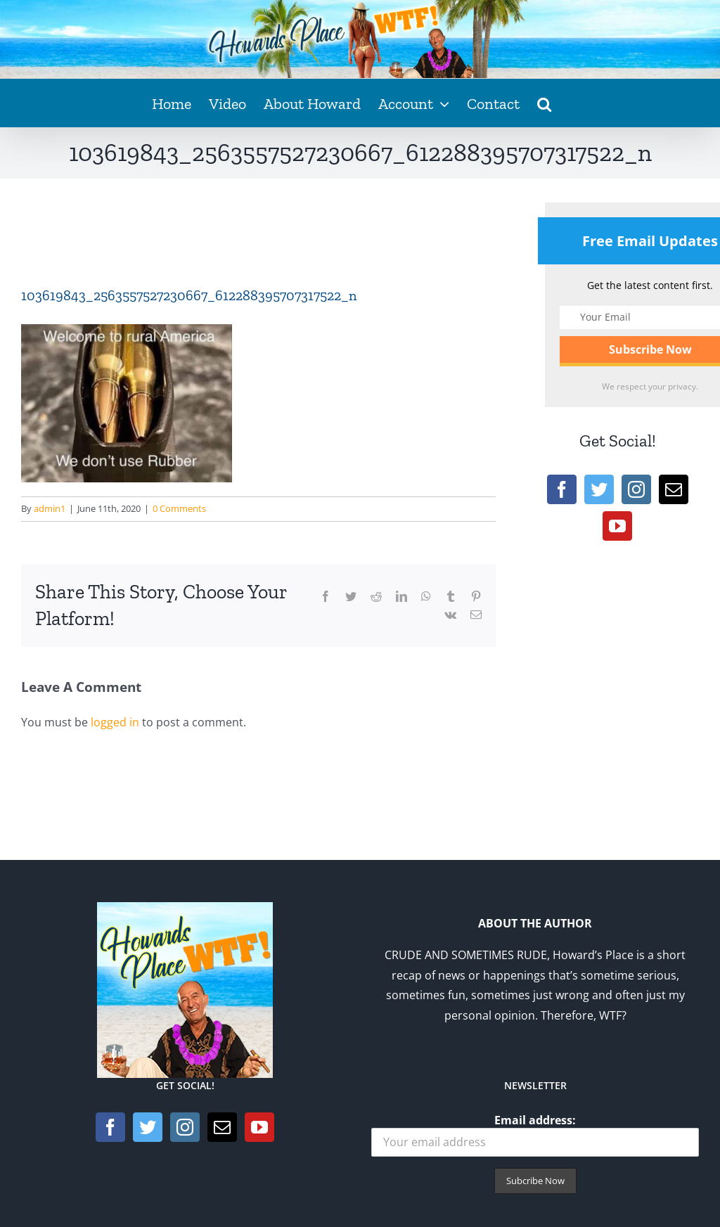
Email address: (535, 1134)
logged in (115, 722)
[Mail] (673, 489)
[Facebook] (562, 489)
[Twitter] (599, 489)
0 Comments (179, 508)
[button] (544, 103)
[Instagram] (636, 489)
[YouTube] (617, 526)
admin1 (49, 508)
